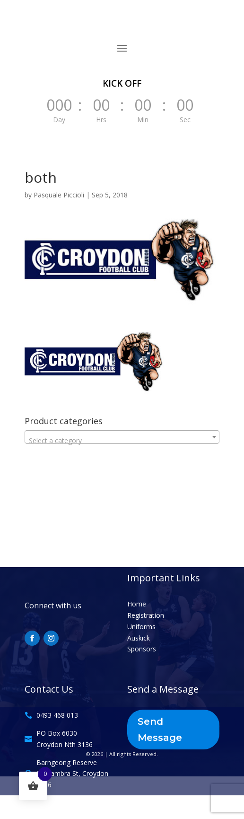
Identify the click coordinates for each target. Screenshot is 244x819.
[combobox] (122, 437)
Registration (145, 615)
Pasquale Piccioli (59, 194)
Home (136, 603)
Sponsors (141, 648)
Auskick (138, 637)
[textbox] (122, 441)
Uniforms (141, 626)
